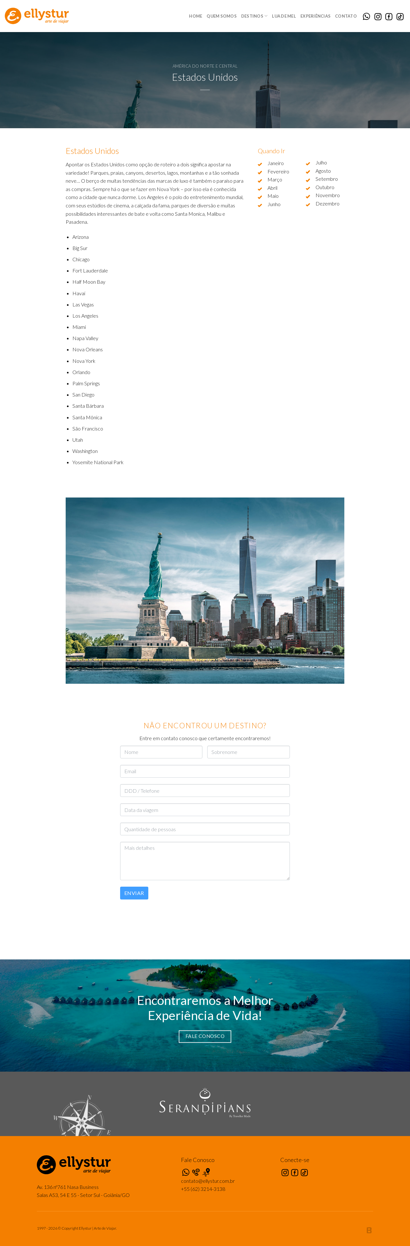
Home (195, 16)
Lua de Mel (284, 16)
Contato (346, 16)
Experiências (315, 16)
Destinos (254, 16)
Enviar (134, 893)
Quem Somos (222, 16)
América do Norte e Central (205, 66)
